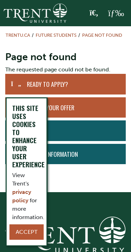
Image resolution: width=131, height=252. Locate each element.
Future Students (56, 35)
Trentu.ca (18, 35)
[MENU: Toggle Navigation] (116, 13)
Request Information (51, 154)
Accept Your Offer (50, 107)
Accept (26, 232)
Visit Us (36, 130)
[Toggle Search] (94, 13)
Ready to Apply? (47, 84)
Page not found (102, 35)
